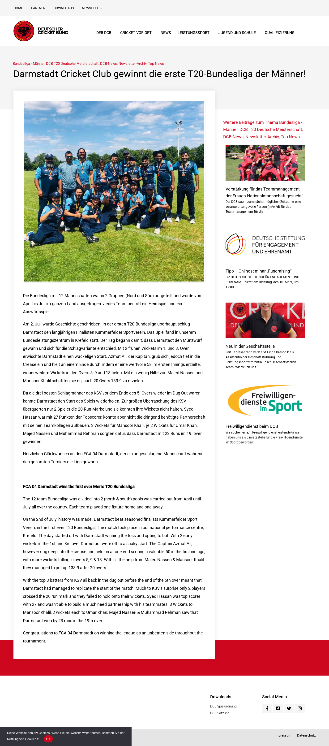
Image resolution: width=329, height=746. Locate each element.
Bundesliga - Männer (28, 63)
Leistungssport (195, 32)
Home (18, 8)
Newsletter (92, 8)
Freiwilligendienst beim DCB (252, 426)
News (166, 32)
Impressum (283, 735)
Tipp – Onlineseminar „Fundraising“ (258, 271)
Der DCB (105, 32)
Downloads (64, 8)
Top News (156, 63)
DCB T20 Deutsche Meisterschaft (72, 63)
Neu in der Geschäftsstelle (250, 346)
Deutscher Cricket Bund (53, 31)
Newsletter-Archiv (132, 63)
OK (48, 739)
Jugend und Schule (238, 32)
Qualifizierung (280, 32)
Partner (38, 8)
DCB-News (108, 63)
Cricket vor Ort (137, 32)
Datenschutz (306, 735)
